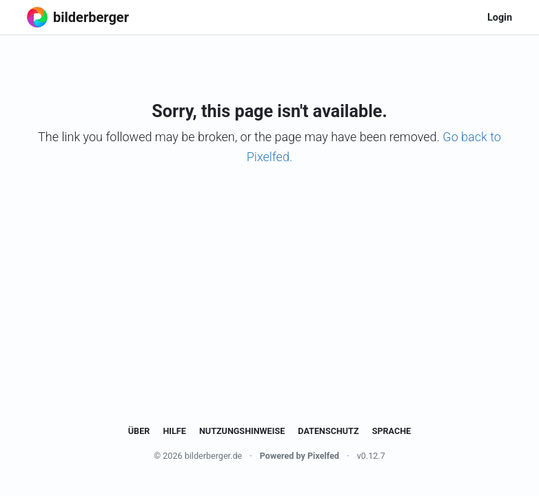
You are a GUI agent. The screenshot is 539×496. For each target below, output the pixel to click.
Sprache (391, 431)
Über (139, 431)
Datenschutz (328, 431)
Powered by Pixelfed (299, 456)
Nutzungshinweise (242, 431)
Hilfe (174, 431)
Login (499, 17)
